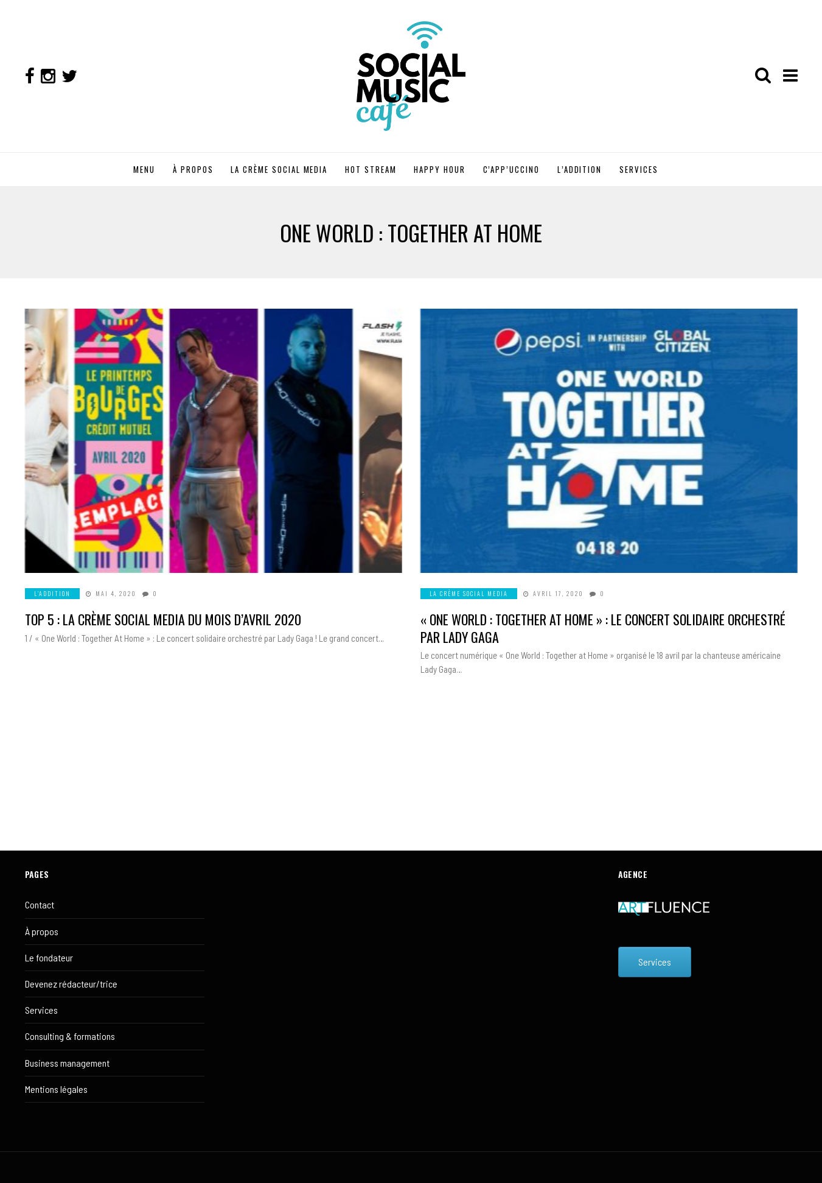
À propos (41, 931)
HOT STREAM (371, 169)
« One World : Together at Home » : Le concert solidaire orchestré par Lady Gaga (602, 628)
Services (41, 1010)
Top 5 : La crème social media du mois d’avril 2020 (163, 619)
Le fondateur (49, 957)
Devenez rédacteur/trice (71, 983)
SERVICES (638, 169)
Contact (39, 904)
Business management (67, 1063)
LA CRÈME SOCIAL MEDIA (279, 169)
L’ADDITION (579, 169)
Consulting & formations (70, 1036)
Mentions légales (56, 1089)
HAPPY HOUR (439, 169)
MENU (144, 169)
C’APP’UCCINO (511, 169)
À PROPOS (193, 169)
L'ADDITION (52, 593)
